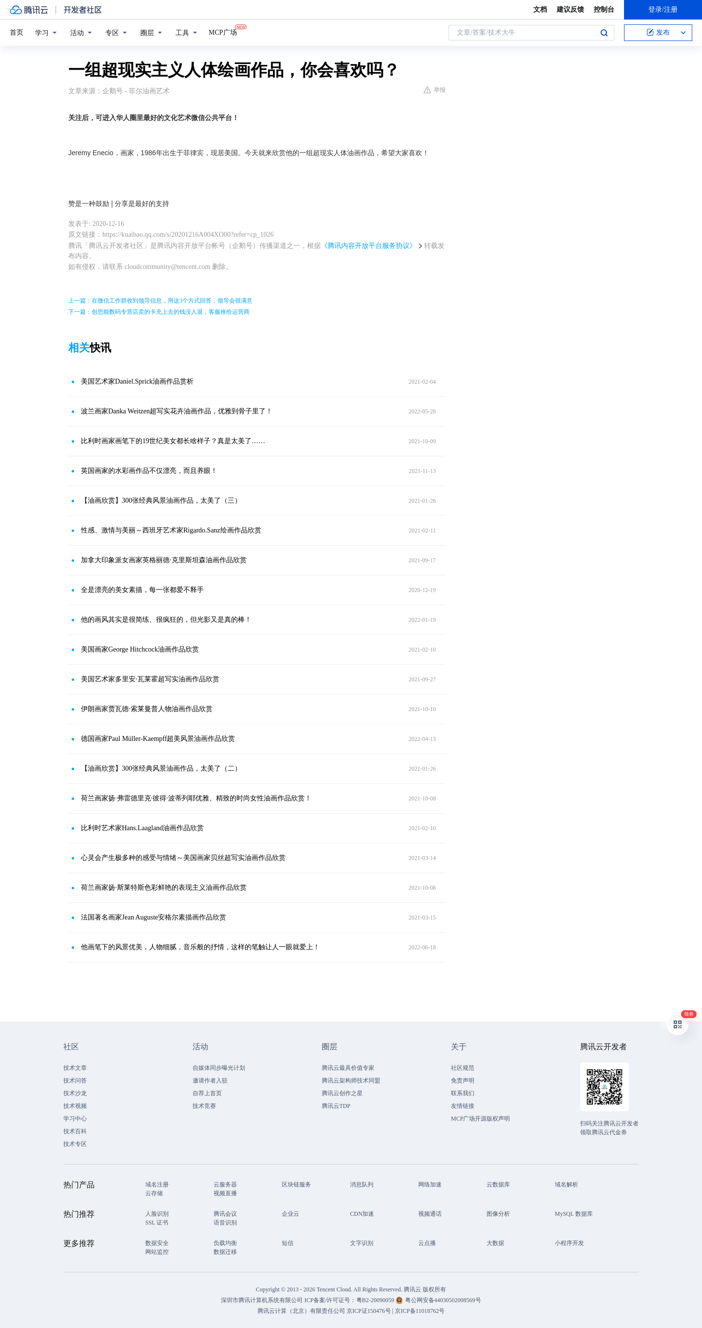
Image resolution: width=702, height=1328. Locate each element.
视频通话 (430, 1213)
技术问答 (75, 1080)
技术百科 (75, 1131)
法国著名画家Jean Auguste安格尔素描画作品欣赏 (153, 917)
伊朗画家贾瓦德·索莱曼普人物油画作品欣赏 (147, 709)
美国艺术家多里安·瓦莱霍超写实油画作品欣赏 (150, 679)
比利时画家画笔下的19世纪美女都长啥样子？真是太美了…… (173, 441)
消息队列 (361, 1184)
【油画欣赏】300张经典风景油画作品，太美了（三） (161, 500)
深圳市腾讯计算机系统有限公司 (262, 1300)
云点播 (427, 1243)
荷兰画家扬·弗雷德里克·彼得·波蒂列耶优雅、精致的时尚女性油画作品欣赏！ (196, 798)
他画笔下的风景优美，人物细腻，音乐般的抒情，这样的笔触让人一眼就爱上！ (200, 947)
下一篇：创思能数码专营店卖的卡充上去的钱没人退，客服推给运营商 (159, 311)
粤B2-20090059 (376, 1300)
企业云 (290, 1213)
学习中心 (75, 1118)
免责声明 (462, 1080)
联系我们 (462, 1093)
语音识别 (225, 1222)
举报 (435, 90)
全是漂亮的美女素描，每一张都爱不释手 (142, 589)
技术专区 (75, 1144)
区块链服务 (296, 1184)
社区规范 (462, 1067)
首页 (16, 32)
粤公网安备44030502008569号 (443, 1300)
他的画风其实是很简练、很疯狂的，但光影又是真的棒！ (166, 619)
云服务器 (225, 1184)
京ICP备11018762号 (420, 1311)
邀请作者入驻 (210, 1080)
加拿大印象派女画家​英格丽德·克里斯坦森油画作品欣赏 (164, 560)
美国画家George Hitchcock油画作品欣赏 (140, 649)
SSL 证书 (156, 1222)
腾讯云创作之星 (342, 1093)
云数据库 (498, 1184)
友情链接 (462, 1106)
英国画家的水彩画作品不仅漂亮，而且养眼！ (149, 470)
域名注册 (157, 1184)
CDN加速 (362, 1213)
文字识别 (361, 1243)
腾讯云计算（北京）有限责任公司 (301, 1311)
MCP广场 (223, 31)
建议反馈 (570, 9)
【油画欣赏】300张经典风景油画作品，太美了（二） (161, 768)
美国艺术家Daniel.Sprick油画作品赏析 (137, 381)
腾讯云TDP (336, 1106)
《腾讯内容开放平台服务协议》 (368, 245)
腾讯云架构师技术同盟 (351, 1080)
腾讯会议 (225, 1213)
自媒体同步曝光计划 (219, 1067)
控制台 (604, 9)
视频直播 (225, 1193)
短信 (287, 1243)
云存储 (154, 1193)
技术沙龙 (75, 1093)
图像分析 (498, 1213)
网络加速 (430, 1184)
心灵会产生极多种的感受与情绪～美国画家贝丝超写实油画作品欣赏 (183, 857)
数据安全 (157, 1243)
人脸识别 (157, 1213)
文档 (540, 9)
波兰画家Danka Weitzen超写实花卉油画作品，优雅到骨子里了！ (177, 411)
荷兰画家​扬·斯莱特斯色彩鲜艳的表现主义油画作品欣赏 (164, 887)
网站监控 (157, 1251)
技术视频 (75, 1106)
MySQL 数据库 (574, 1213)
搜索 (604, 33)
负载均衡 (225, 1243)
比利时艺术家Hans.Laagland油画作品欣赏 (142, 828)
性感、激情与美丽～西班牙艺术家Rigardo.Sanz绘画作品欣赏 (171, 530)
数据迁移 (225, 1251)
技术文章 (75, 1067)
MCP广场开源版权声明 (480, 1118)
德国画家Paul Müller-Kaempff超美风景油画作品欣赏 (158, 738)
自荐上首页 (207, 1093)
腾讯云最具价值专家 (348, 1067)
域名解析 (566, 1184)
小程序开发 (569, 1243)
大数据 (495, 1243)
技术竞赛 (204, 1106)
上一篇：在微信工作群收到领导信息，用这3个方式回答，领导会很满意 (160, 300)
